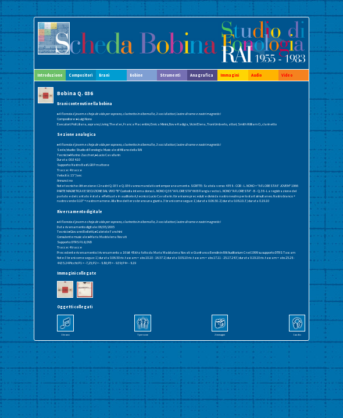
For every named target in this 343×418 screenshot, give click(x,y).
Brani (104, 75)
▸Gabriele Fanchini (108, 231)
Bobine (136, 75)
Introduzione (50, 75)
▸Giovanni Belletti (81, 231)
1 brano (65, 334)
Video (286, 75)
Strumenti (170, 75)
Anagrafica (201, 75)
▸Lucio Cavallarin (107, 155)
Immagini (229, 75)
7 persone (142, 334)
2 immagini (220, 334)
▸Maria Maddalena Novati (107, 237)
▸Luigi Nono (84, 119)
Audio (256, 75)
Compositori (80, 75)
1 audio (297, 334)
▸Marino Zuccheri (81, 155)
